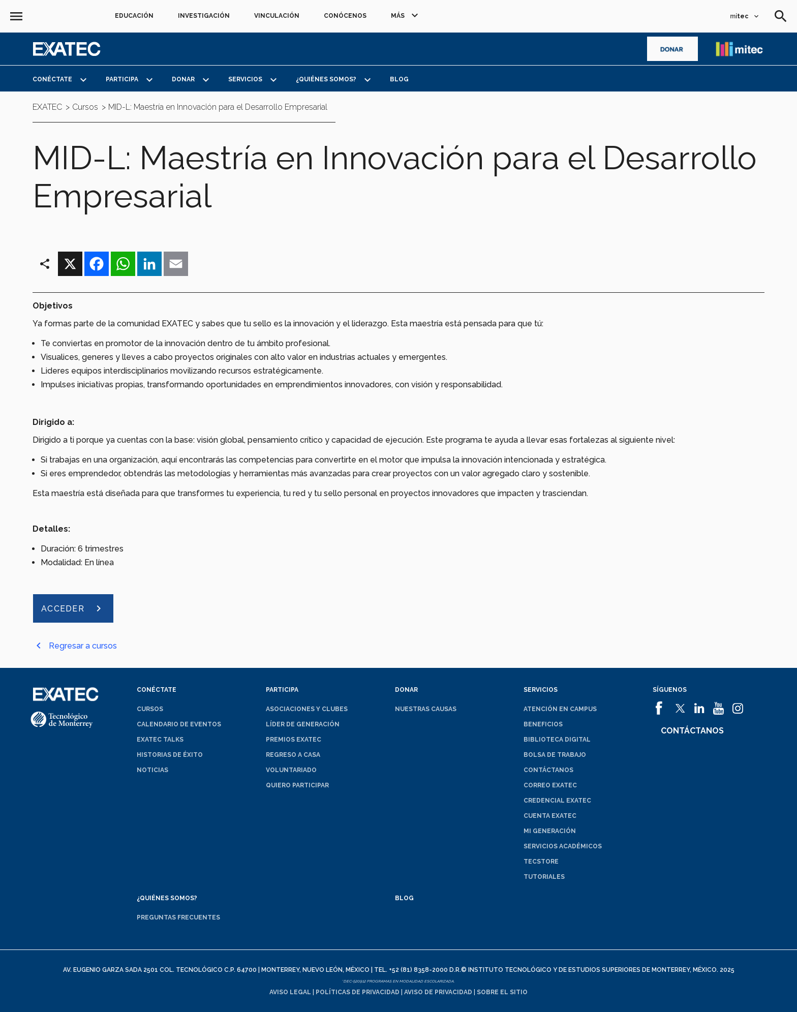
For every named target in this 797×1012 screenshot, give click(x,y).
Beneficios (543, 724)
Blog (399, 79)
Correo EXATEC (550, 785)
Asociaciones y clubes (307, 709)
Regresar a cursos (83, 646)
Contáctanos (548, 770)
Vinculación (276, 15)
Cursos (150, 709)
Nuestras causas (425, 709)
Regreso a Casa (293, 754)
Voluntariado (291, 770)
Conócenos (345, 15)
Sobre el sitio (502, 992)
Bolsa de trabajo (555, 754)
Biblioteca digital (557, 739)
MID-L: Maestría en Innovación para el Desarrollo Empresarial (217, 107)
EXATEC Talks (160, 739)
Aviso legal (290, 992)
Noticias (152, 770)
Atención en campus (560, 709)
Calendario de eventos (179, 724)
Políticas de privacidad (358, 992)
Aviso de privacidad (438, 992)
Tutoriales (544, 876)
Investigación (204, 15)
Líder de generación (303, 724)
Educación (134, 15)
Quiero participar (297, 785)
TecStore (541, 861)
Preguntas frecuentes (178, 917)
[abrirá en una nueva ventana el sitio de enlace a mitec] (739, 49)
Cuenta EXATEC (550, 815)
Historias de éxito (170, 754)
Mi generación (550, 831)
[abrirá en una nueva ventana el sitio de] (672, 49)
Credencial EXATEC (557, 800)
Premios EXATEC (293, 739)
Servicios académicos (563, 846)
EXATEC (47, 107)
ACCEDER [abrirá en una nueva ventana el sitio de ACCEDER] (62, 609)
